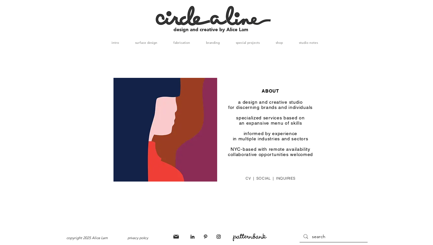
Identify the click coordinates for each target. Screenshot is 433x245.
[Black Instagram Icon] (218, 236)
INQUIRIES (285, 178)
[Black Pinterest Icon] (205, 236)
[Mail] (176, 237)
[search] (333, 237)
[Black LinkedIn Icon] (192, 236)
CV (249, 178)
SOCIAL (263, 178)
